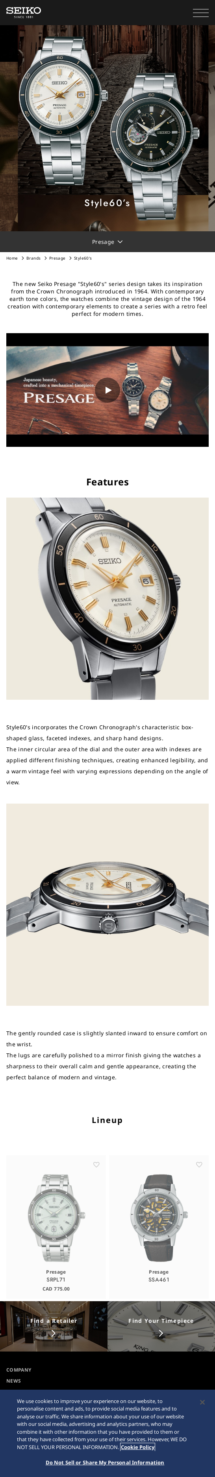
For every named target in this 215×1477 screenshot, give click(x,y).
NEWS (13, 1380)
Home (12, 258)
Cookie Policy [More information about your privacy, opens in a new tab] (137, 1447)
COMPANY (18, 1369)
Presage (57, 258)
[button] (201, 12)
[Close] (202, 1402)
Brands (34, 258)
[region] (107, 1433)
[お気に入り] (96, 1174)
